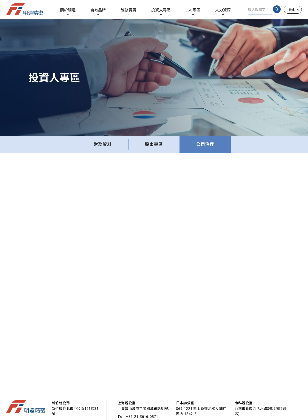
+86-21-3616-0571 (142, 416)
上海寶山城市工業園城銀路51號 (143, 408)
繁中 (291, 9)
